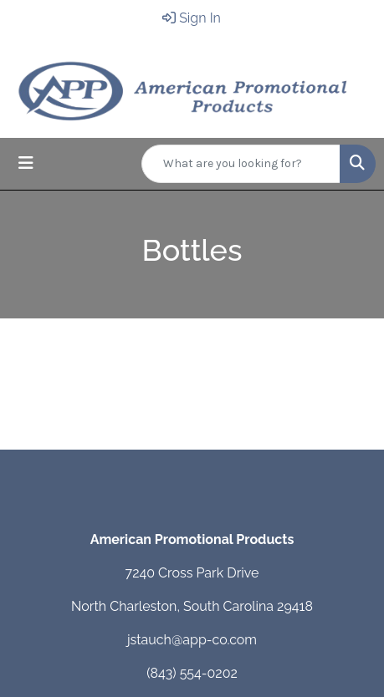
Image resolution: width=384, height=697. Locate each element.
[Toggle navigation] (26, 163)
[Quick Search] (240, 164)
